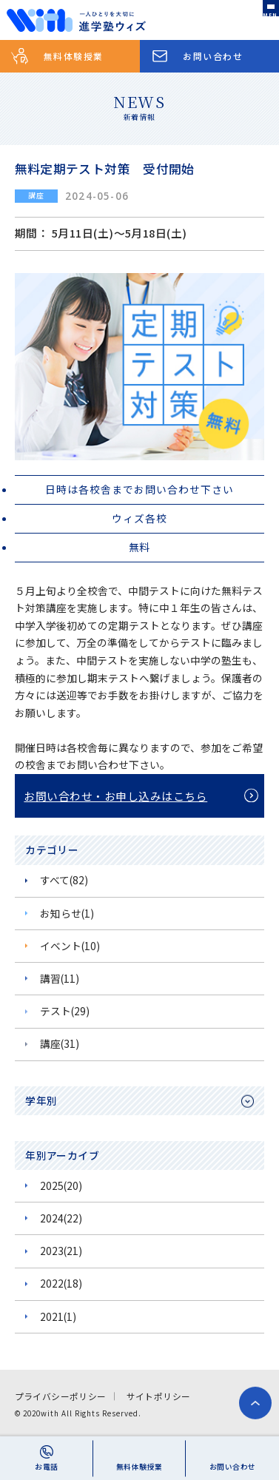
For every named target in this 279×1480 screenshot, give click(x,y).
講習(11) (59, 978)
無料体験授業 (74, 56)
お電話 (46, 1467)
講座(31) (59, 1043)
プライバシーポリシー (61, 1396)
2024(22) (61, 1218)
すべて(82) (64, 879)
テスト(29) (65, 1010)
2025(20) (61, 1185)
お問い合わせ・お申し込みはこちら (115, 796)
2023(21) (61, 1250)
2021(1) (58, 1316)
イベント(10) (70, 945)
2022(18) (61, 1283)
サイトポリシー (159, 1396)
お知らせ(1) (67, 913)
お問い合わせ (213, 56)
